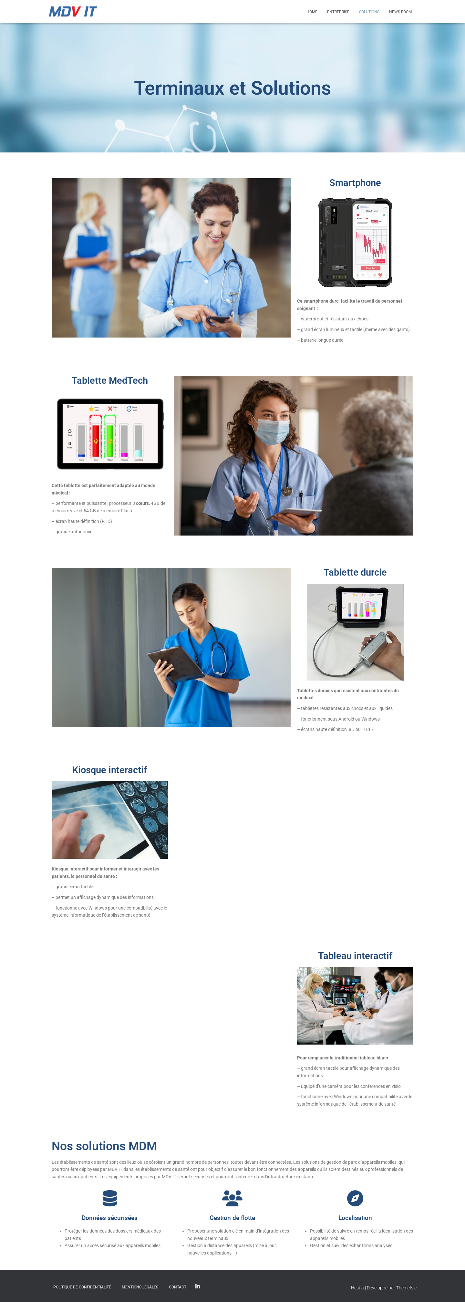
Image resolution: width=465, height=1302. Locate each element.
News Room (400, 12)
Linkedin (197, 1286)
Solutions (369, 12)
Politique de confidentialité (82, 1287)
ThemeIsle (406, 1287)
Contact (177, 1287)
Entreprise (338, 12)
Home (311, 12)
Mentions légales (140, 1287)
